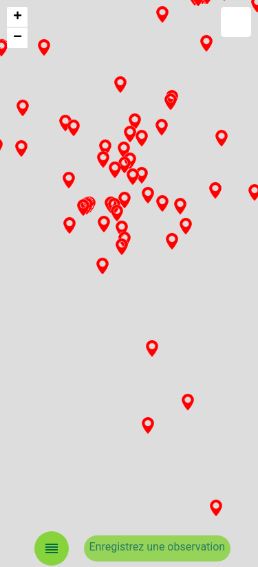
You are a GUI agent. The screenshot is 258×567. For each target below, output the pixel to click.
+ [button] (17, 17)
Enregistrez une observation (157, 546)
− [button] (17, 37)
